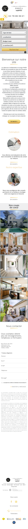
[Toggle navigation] (2, 19)
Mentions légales (10, 484)
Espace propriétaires (14, 510)
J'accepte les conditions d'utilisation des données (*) (14, 382)
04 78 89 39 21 (16, 16)
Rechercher (14, 49)
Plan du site (4, 484)
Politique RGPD (14, 486)
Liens (21, 484)
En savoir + (14, 121)
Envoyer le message (18, 387)
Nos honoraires (16, 484)
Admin (24, 484)
